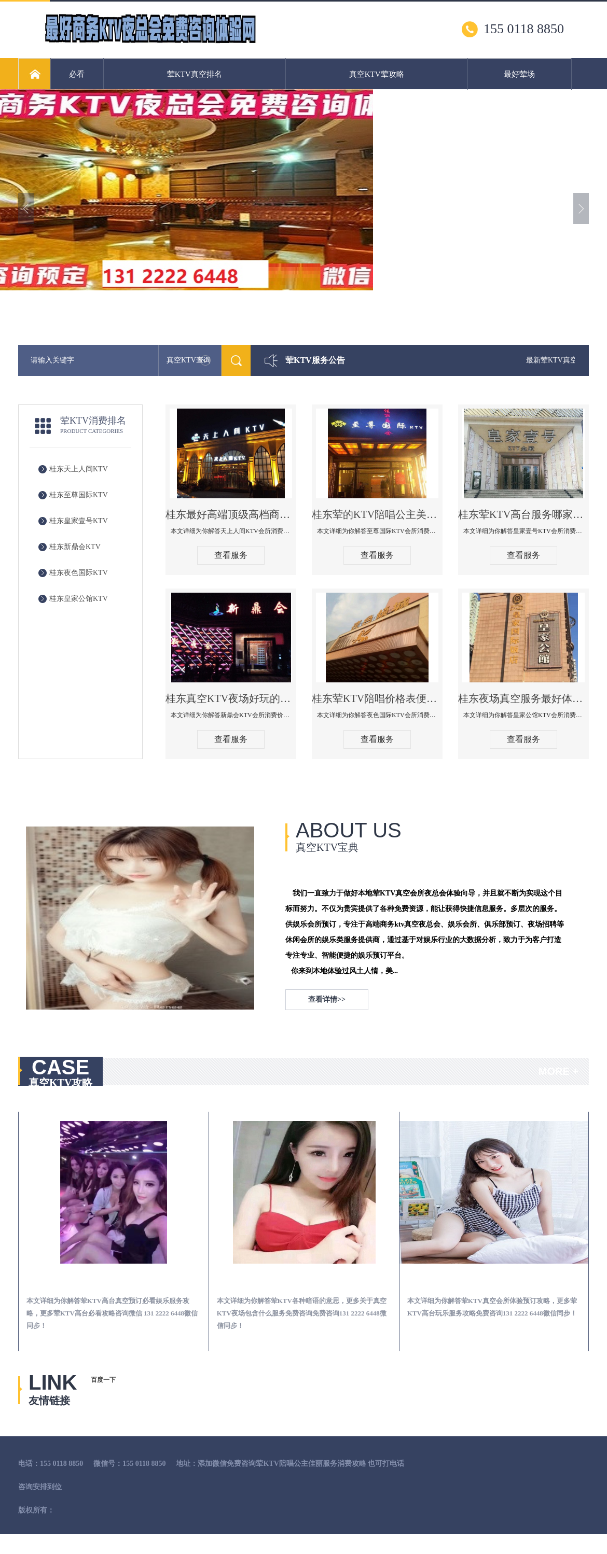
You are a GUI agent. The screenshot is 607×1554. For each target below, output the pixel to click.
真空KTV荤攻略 (376, 74)
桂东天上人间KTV (78, 469)
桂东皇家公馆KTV (78, 599)
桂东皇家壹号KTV (78, 521)
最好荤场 (519, 74)
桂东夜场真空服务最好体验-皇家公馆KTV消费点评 (523, 698)
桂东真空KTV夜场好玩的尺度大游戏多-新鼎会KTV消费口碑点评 (230, 698)
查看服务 (230, 555)
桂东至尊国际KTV (78, 495)
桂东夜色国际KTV (78, 573)
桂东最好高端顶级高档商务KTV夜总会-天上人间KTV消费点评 (230, 514)
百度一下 (103, 1379)
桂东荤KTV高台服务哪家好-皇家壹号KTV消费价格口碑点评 (523, 514)
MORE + (558, 1071)
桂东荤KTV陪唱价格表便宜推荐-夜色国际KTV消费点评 (377, 698)
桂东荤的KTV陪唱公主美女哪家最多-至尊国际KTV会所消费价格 (377, 514)
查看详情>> (327, 999)
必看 (77, 74)
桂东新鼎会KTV (75, 547)
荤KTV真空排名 (194, 74)
